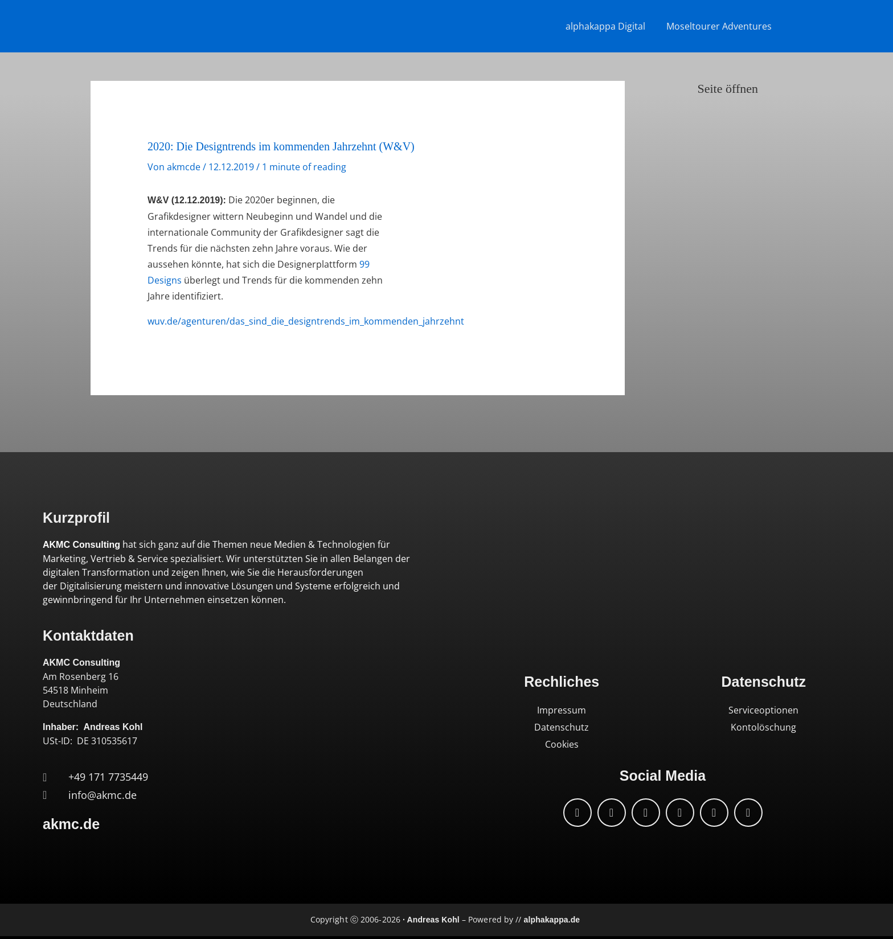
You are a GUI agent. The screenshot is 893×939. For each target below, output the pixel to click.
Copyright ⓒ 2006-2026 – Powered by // (445, 919)
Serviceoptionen (763, 710)
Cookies (562, 744)
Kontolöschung (763, 727)
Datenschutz (561, 727)
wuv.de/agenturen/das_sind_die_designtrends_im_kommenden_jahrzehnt (306, 321)
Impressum (561, 710)
